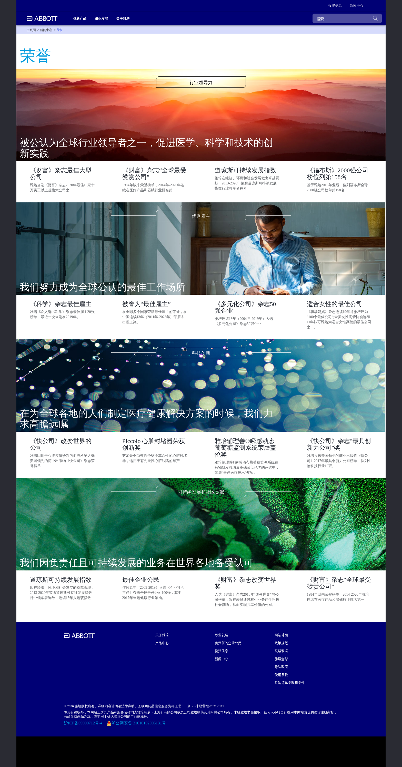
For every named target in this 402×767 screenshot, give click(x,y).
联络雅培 (281, 650)
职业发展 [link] (101, 18)
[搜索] (347, 18)
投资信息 (221, 650)
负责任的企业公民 (228, 642)
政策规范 (281, 642)
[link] (335, 5)
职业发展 (221, 634)
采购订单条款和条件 (290, 682)
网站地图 (281, 634)
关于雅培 (162, 634)
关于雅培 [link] (122, 18)
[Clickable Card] (62, 181)
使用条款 (281, 674)
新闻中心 (221, 658)
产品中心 (162, 642)
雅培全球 (281, 658)
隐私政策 (281, 666)
